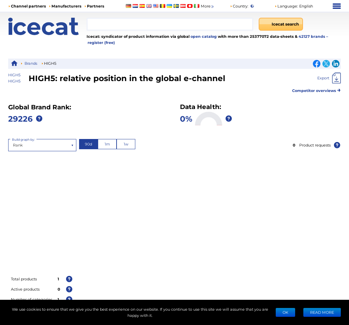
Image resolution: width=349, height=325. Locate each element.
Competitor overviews (316, 89)
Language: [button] (286, 6)
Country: (239, 6)
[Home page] (47, 26)
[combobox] (170, 24)
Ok (285, 312)
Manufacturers (66, 6)
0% (186, 118)
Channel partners (28, 6)
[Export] (329, 78)
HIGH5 (14, 81)
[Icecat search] (281, 24)
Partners (95, 6)
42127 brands (312, 36)
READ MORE (322, 312)
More (208, 6)
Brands (31, 63)
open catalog (203, 36)
